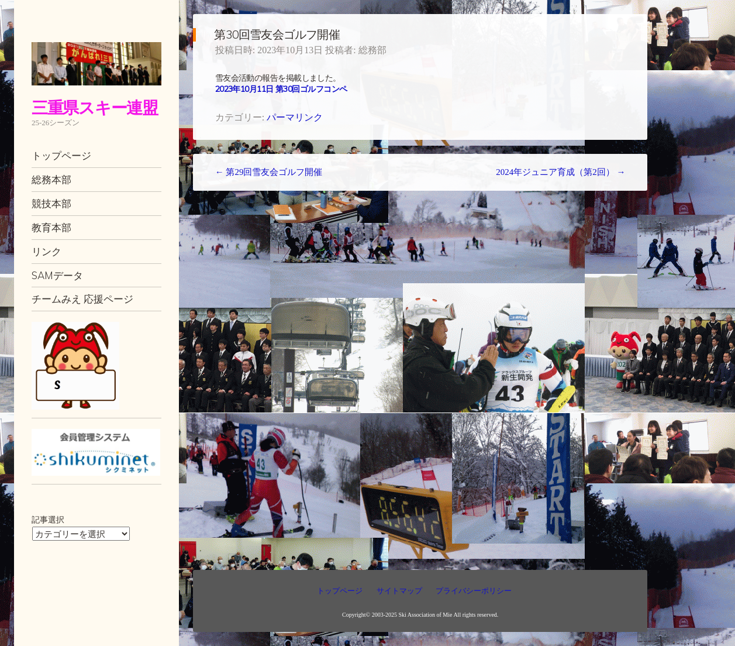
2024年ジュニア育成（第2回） (560, 172)
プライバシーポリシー (474, 590)
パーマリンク (295, 117)
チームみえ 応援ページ (82, 299)
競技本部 (51, 203)
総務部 (372, 50)
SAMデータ (57, 275)
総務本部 (51, 179)
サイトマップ (399, 590)
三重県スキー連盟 (95, 107)
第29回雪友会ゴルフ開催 (269, 172)
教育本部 (51, 227)
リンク (46, 251)
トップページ (61, 155)
